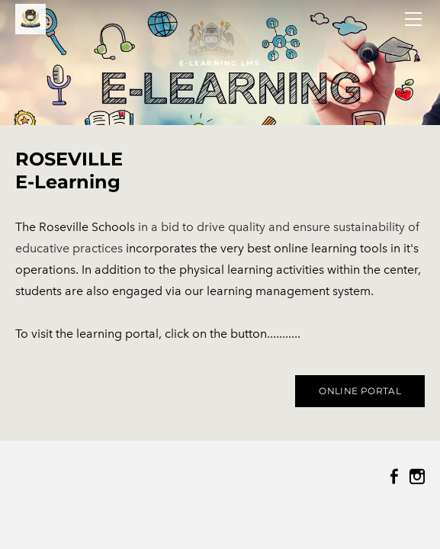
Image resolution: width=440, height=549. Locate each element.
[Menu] (413, 19)
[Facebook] (394, 476)
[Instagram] (417, 476)
